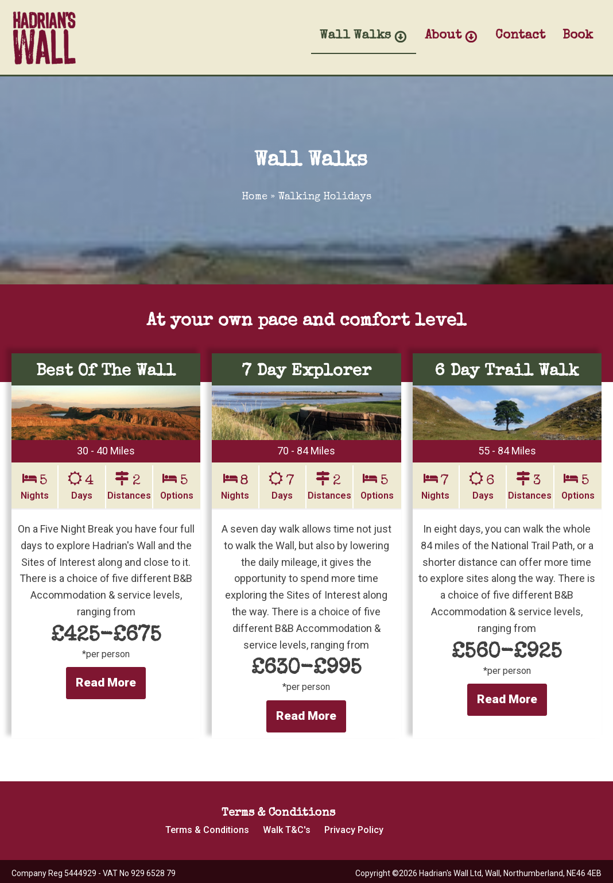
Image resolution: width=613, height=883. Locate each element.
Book (577, 36)
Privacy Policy (353, 829)
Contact (520, 36)
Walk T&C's (287, 829)
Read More (106, 682)
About (451, 37)
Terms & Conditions (207, 829)
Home (254, 197)
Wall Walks (364, 37)
